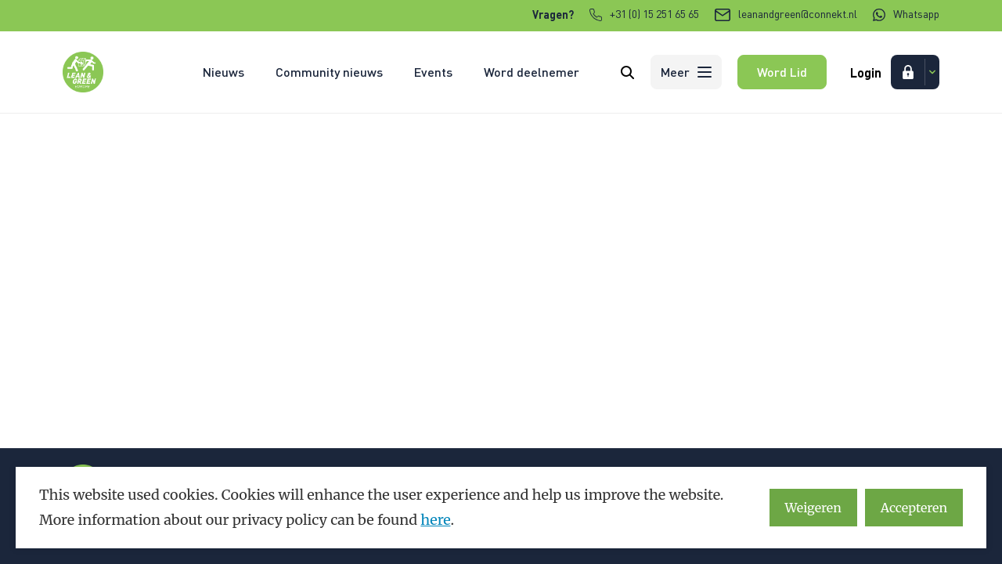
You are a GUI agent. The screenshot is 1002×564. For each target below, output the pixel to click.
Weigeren (813, 507)
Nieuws (223, 71)
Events (433, 71)
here (435, 520)
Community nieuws (329, 71)
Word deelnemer (531, 71)
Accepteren (914, 507)
